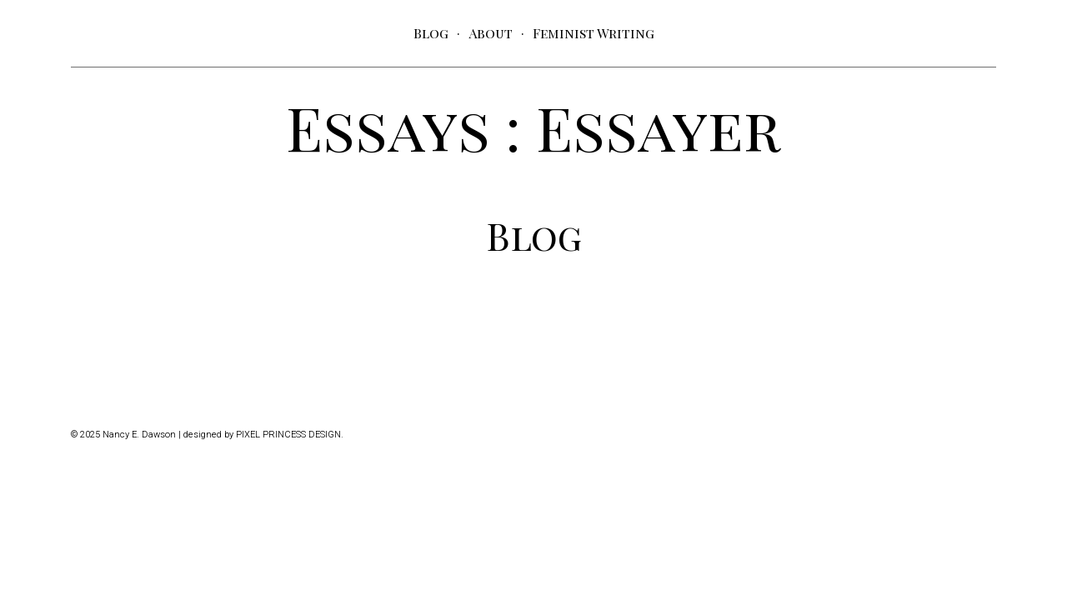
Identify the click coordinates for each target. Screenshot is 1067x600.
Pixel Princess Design (288, 435)
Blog (430, 33)
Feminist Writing (593, 33)
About (490, 33)
